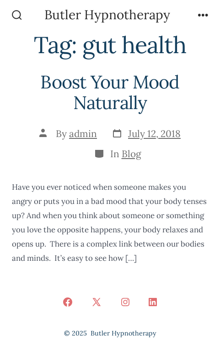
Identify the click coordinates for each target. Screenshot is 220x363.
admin (83, 133)
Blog (131, 154)
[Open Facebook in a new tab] (67, 302)
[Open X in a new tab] (96, 302)
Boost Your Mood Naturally (109, 92)
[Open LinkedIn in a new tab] (153, 302)
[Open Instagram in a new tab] (125, 302)
